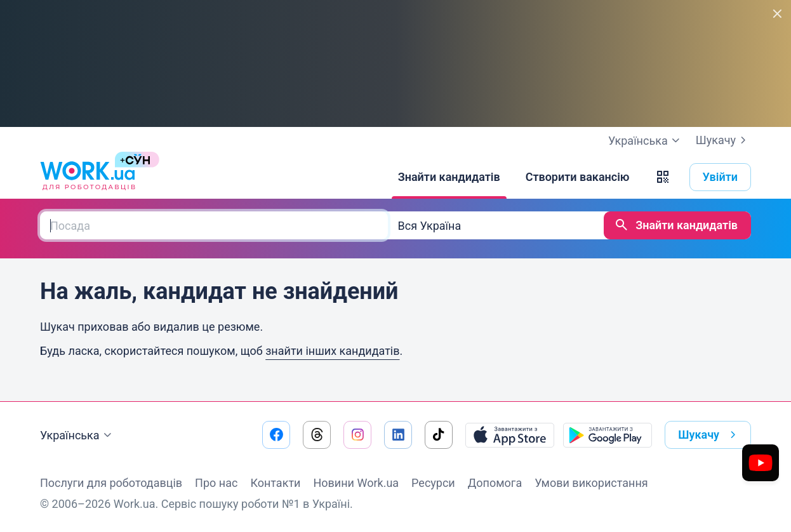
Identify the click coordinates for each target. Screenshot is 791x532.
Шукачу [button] (709, 435)
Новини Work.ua (356, 482)
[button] (663, 177)
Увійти (720, 176)
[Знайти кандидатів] (449, 177)
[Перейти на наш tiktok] (439, 435)
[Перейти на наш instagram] (357, 435)
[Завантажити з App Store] (509, 435)
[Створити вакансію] (577, 177)
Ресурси (433, 482)
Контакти (275, 482)
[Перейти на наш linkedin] (398, 435)
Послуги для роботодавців (111, 482)
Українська (77, 435)
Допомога (495, 482)
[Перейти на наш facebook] (276, 435)
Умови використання (591, 482)
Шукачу (723, 140)
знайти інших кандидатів (332, 350)
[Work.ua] (87, 177)
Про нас (216, 482)
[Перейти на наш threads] (317, 435)
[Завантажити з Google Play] (607, 435)
